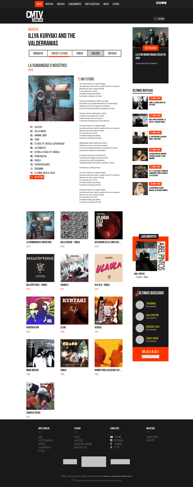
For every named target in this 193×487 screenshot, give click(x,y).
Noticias (61, 4)
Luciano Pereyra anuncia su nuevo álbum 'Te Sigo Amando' (157, 156)
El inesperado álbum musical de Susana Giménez (158, 189)
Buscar (159, 18)
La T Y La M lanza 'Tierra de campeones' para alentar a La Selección (158, 173)
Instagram (116, 440)
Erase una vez (80, 447)
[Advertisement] (151, 214)
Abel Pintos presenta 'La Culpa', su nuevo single (157, 120)
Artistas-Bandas (45, 440)
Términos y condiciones (111, 476)
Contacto (150, 440)
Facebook (116, 444)
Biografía (38, 53)
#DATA (106, 4)
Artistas (49, 4)
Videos (79, 53)
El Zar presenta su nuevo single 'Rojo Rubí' (157, 138)
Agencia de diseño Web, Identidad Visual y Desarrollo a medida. (96, 480)
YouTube (115, 437)
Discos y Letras (59, 54)
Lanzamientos (74, 4)
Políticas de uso (126, 476)
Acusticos (78, 440)
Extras (116, 4)
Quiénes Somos (152, 437)
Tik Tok (115, 447)
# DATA (77, 437)
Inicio (39, 4)
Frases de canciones (83, 444)
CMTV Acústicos (92, 4)
